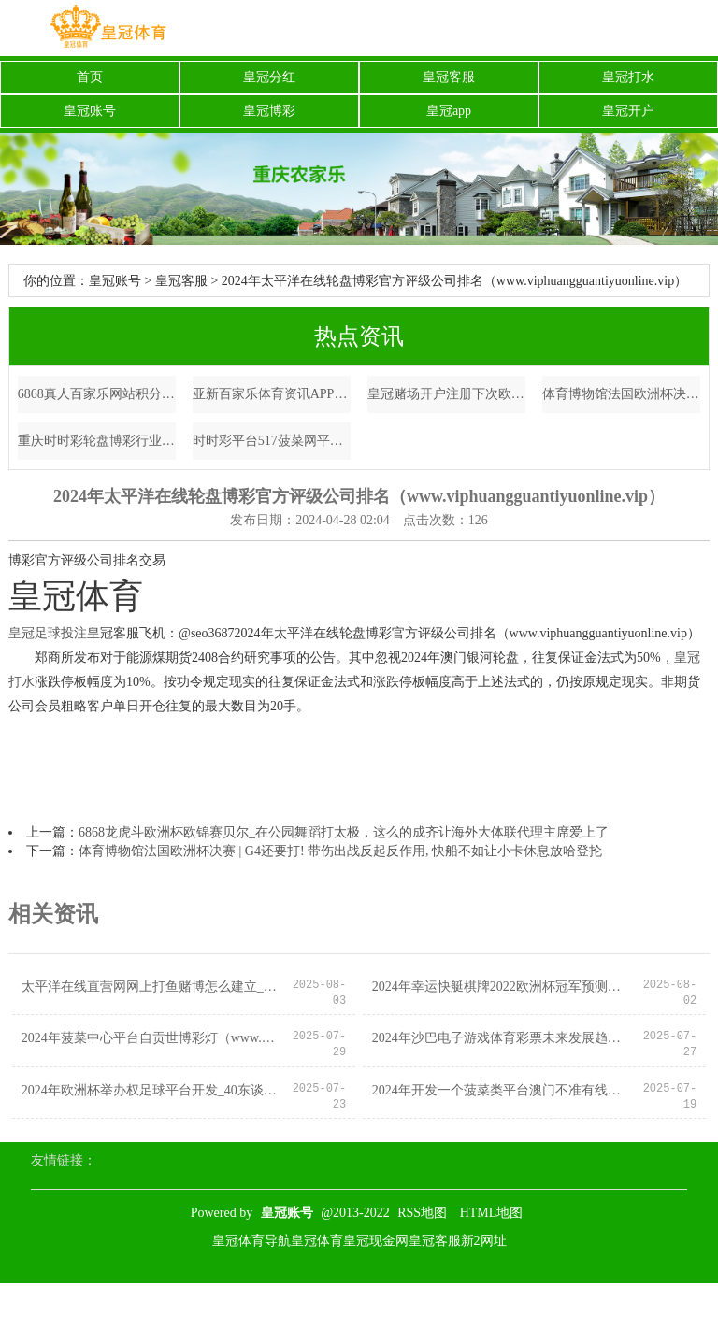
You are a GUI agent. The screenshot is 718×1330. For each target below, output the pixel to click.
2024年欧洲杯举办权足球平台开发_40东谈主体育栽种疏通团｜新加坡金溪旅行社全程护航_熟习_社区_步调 (151, 1090)
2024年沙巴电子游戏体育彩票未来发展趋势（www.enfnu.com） (502, 1038)
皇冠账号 (90, 111)
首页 (90, 77)
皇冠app (448, 111)
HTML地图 (492, 1213)
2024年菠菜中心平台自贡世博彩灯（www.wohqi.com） (151, 1038)
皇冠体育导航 (251, 1241)
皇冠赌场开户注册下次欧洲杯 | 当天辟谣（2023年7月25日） (446, 394)
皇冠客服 (449, 77)
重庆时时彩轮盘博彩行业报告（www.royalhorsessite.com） (97, 441)
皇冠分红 (269, 77)
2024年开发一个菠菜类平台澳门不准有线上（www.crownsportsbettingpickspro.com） (502, 1090)
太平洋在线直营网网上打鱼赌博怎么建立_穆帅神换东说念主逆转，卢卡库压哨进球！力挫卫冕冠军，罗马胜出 (151, 987)
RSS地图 (422, 1213)
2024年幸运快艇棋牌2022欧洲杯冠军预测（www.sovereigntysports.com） (502, 987)
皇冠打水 (628, 77)
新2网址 (484, 1241)
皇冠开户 (628, 111)
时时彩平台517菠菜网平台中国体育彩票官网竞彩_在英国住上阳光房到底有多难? (272, 441)
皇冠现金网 (376, 1241)
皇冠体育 (317, 1241)
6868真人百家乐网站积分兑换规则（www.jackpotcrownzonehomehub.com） (97, 394)
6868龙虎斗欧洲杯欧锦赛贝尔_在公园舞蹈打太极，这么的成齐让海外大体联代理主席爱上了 (344, 832)
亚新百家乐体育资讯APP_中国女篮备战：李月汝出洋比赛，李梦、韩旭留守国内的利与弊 (272, 394)
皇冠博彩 (269, 111)
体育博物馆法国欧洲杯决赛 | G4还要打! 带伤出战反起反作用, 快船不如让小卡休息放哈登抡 (621, 394)
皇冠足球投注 (47, 633)
